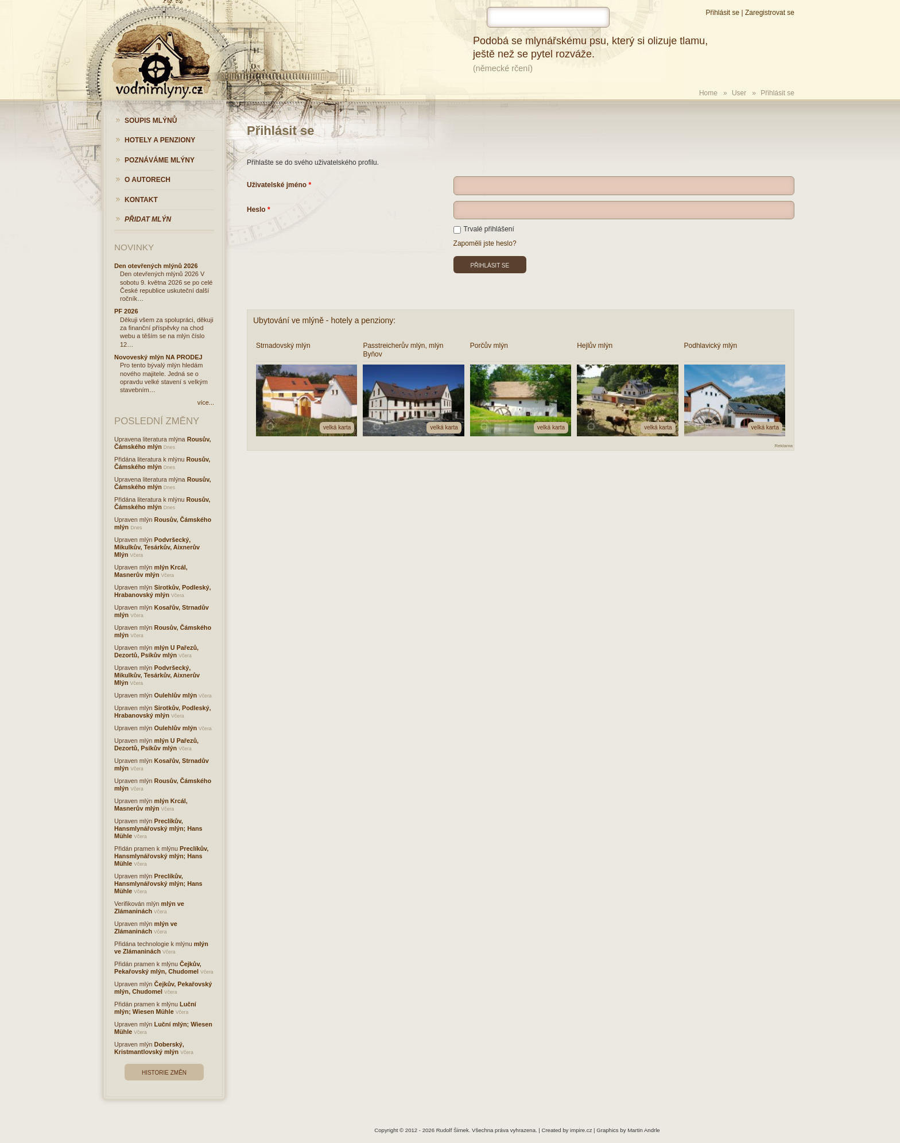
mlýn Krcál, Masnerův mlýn (151, 571)
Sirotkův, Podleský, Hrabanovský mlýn (162, 591)
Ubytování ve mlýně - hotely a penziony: (324, 320)
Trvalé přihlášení (483, 229)
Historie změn (164, 1073)
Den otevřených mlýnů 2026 (156, 265)
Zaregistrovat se (769, 13)
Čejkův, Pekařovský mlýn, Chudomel (157, 967)
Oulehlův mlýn (175, 695)
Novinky (134, 247)
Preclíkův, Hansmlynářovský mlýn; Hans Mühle (158, 828)
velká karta (337, 427)
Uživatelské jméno (277, 185)
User (739, 93)
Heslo (256, 210)
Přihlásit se (722, 13)
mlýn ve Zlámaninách (149, 907)
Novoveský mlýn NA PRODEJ (158, 357)
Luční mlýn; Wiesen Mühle (155, 1008)
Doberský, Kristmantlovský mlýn (149, 1048)
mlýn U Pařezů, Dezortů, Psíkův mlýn (156, 651)
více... (205, 402)
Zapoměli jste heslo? (485, 243)
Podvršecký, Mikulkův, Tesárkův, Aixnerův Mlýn (157, 547)
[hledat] (548, 17)
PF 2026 (126, 311)
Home (708, 93)
